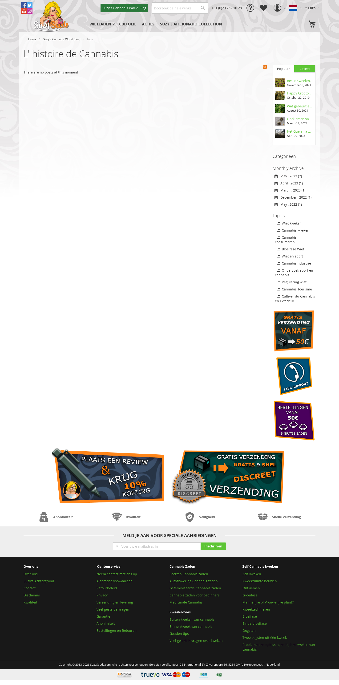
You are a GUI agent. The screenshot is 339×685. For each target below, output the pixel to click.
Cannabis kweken (293, 230)
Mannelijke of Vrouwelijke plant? (268, 602)
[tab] (283, 69)
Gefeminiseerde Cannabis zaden (195, 588)
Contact (30, 588)
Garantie (103, 616)
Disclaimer (32, 595)
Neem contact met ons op (117, 574)
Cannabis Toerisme (294, 289)
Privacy (102, 595)
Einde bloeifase (254, 623)
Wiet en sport (290, 256)
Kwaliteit (30, 602)
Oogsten (249, 630)
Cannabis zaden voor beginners (195, 595)
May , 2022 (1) (288, 204)
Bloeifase (249, 616)
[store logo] (52, 16)
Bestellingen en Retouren (117, 630)
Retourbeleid (107, 588)
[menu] (164, 24)
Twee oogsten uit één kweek (264, 637)
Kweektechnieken (256, 609)
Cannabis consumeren (286, 239)
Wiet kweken (289, 223)
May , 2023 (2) (288, 176)
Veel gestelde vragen (113, 609)
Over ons (31, 574)
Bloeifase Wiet (290, 249)
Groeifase (250, 595)
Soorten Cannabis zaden (189, 574)
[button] (312, 8)
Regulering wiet (292, 282)
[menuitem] (101, 24)
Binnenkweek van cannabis (191, 626)
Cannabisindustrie (294, 263)
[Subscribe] (213, 546)
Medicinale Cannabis (186, 602)
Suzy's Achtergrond (39, 581)
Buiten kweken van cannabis (192, 619)
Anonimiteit (106, 623)
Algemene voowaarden (115, 581)
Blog (124, 8)
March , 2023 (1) (289, 190)
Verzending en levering (115, 602)
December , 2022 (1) (292, 197)
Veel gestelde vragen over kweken (196, 640)
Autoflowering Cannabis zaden (194, 581)
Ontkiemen (251, 588)
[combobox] (180, 8)
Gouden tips (179, 633)
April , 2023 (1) (288, 183)
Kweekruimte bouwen (259, 581)
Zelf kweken (251, 574)
